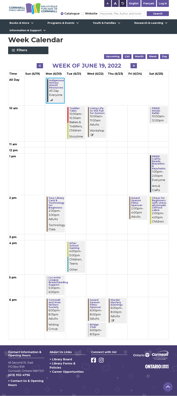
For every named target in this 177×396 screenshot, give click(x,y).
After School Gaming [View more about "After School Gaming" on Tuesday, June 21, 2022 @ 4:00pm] (74, 245)
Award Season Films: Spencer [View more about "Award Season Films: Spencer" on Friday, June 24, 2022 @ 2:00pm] (136, 201)
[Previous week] (40, 65)
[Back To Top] (168, 387)
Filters (22, 50)
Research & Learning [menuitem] (148, 22)
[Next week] (134, 65)
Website (91, 13)
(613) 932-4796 (19, 375)
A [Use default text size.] (122, 3)
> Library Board (61, 359)
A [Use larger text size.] (115, 3)
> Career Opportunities (67, 371)
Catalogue (72, 13)
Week (153, 56)
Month (139, 56)
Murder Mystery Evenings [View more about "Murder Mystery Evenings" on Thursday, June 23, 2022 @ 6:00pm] (117, 302)
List (127, 56)
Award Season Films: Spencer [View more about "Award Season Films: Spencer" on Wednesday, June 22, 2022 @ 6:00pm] (95, 303)
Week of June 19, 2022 (86, 65)
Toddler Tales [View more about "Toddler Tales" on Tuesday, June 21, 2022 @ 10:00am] (74, 109)
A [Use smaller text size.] (108, 3)
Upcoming (112, 56)
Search (157, 13)
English (134, 3)
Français (148, 3)
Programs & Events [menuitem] (61, 22)
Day (164, 56)
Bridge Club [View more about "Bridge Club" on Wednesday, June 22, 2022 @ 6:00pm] (94, 325)
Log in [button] (163, 3)
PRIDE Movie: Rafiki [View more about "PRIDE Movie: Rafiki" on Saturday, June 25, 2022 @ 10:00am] (156, 110)
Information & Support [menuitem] (25, 30)
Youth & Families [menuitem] (104, 22)
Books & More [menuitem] (19, 22)
